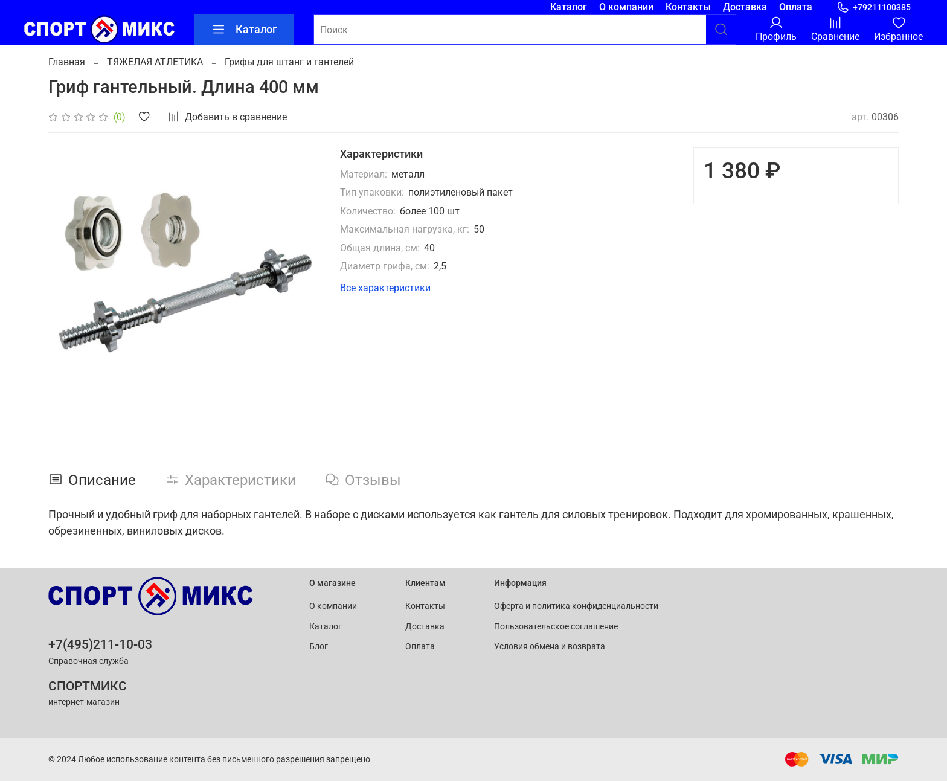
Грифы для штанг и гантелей (289, 62)
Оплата (795, 7)
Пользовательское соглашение (556, 627)
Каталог (568, 7)
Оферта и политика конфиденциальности (576, 606)
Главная (66, 62)
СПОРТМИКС (87, 686)
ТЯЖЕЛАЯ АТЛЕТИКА (155, 62)
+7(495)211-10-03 (100, 644)
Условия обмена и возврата (549, 646)
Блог (318, 646)
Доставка (745, 7)
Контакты (688, 7)
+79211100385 (873, 7)
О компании (626, 7)
